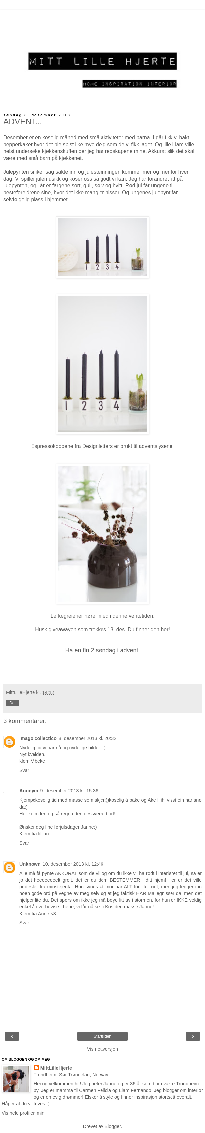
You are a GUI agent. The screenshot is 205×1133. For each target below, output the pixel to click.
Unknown (30, 864)
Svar (24, 770)
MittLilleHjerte (56, 1068)
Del (12, 703)
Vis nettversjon (102, 1049)
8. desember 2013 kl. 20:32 (87, 738)
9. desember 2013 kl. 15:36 (69, 790)
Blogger (112, 1126)
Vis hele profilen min (23, 1113)
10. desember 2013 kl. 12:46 (73, 864)
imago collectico (38, 738)
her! (164, 629)
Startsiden (102, 1036)
